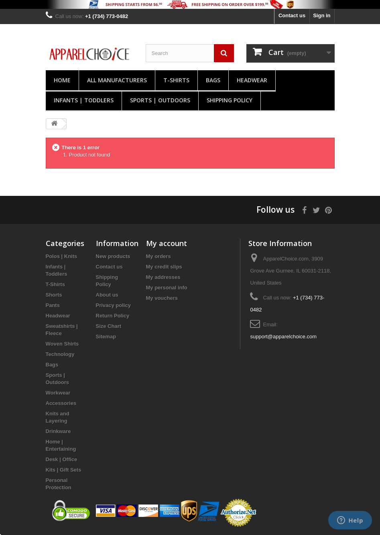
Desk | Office (61, 459)
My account (166, 243)
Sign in (321, 15)
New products (113, 256)
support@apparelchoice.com (283, 337)
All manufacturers (117, 80)
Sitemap (106, 337)
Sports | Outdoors (160, 100)
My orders (158, 256)
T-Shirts (176, 80)
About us (107, 295)
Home (62, 80)
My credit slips (164, 267)
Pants (53, 305)
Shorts (54, 295)
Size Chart (109, 326)
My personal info (166, 288)
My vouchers (162, 298)
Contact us (291, 15)
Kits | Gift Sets (63, 470)
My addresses (163, 277)
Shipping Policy (229, 100)
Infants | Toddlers (84, 100)
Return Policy (113, 316)
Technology (60, 354)
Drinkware (58, 431)
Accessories (61, 403)
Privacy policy (113, 305)
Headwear (252, 80)
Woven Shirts (62, 344)
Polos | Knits (61, 256)
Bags (213, 80)
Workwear (58, 393)
